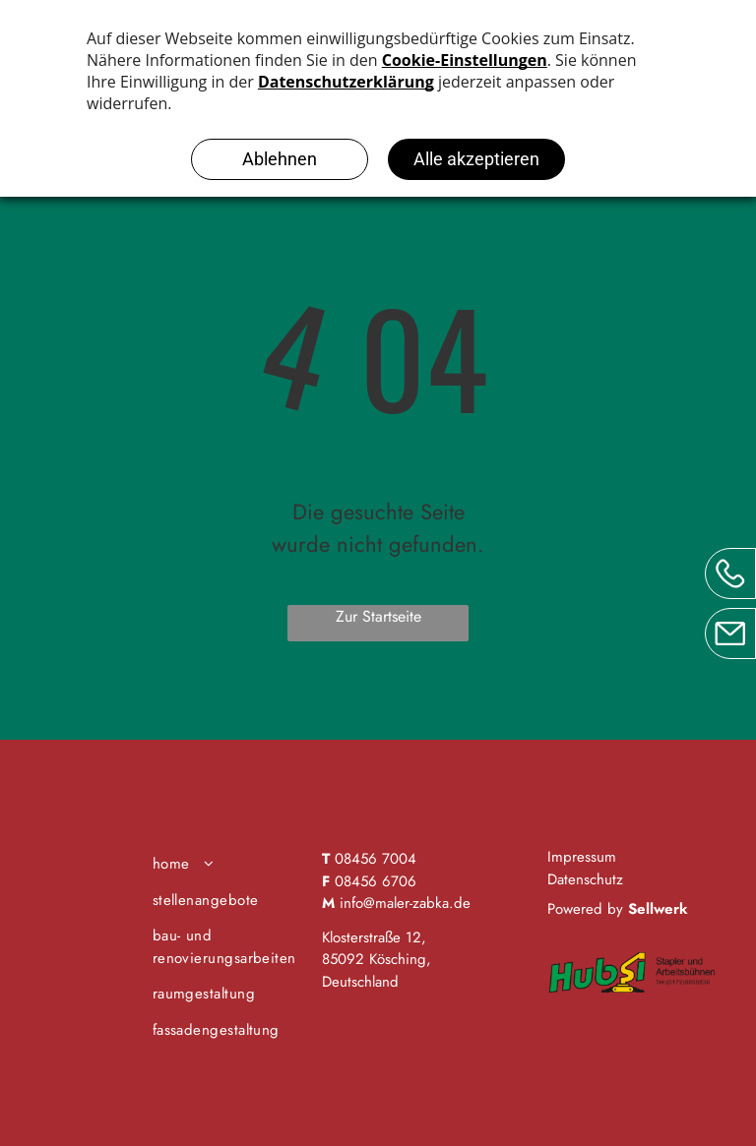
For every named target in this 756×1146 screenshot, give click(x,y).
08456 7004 (375, 859)
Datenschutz (585, 879)
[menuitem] (230, 864)
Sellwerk (658, 909)
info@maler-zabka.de (405, 903)
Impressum (581, 857)
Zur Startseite (378, 616)
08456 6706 (375, 881)
